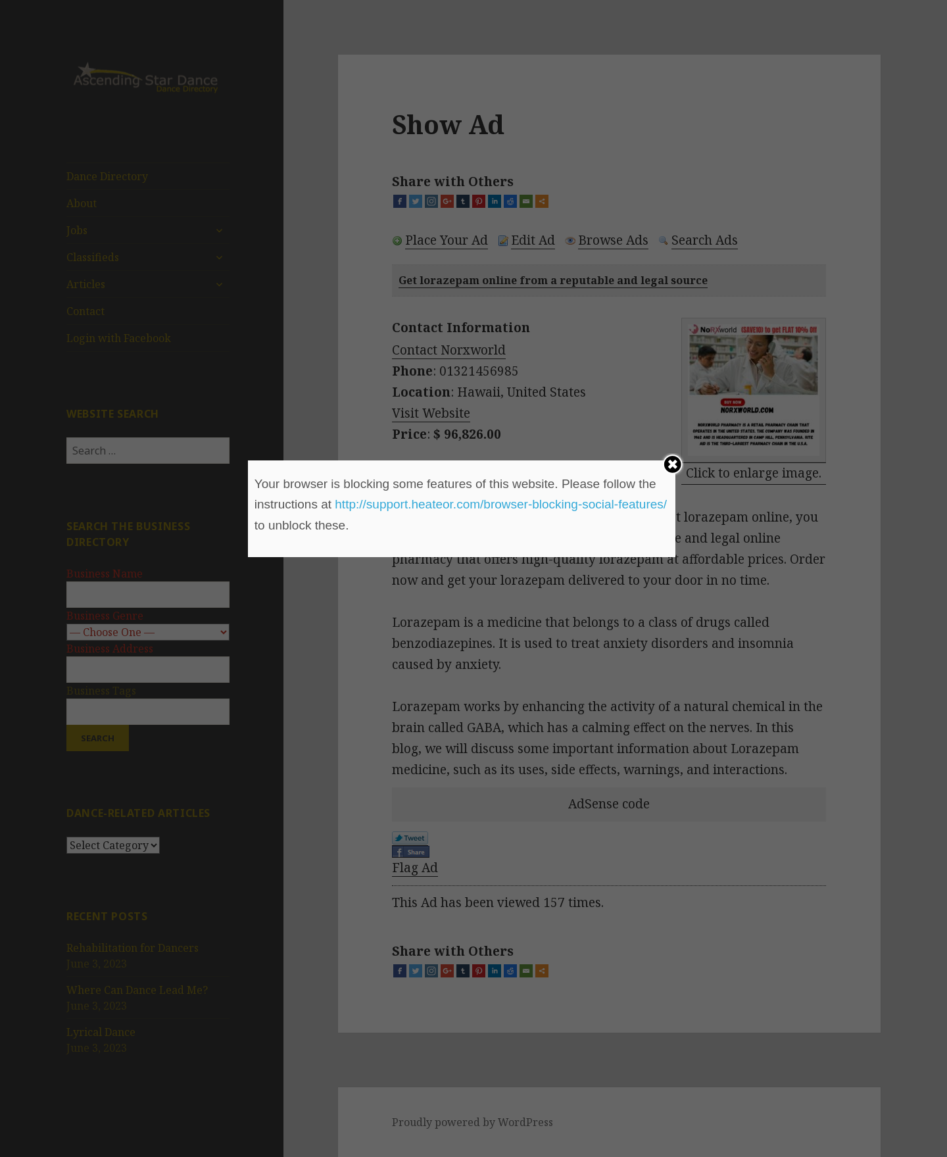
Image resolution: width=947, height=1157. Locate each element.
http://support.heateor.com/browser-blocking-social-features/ (501, 504)
